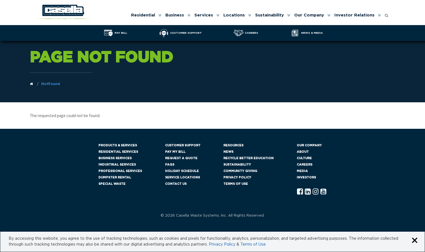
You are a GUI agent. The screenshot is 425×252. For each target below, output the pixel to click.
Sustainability (269, 15)
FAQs (169, 164)
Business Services (115, 158)
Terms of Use (235, 183)
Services (203, 15)
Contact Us (176, 183)
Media (302, 171)
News (228, 151)
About (303, 151)
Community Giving (240, 171)
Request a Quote (181, 158)
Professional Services (120, 171)
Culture (304, 158)
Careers (304, 164)
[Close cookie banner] (415, 241)
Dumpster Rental (114, 177)
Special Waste (111, 183)
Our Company (309, 15)
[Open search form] (386, 14)
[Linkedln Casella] (308, 191)
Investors (306, 177)
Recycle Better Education (248, 158)
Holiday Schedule (182, 171)
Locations (234, 15)
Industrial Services (117, 164)
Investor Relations (354, 15)
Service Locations (182, 177)
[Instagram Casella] (315, 191)
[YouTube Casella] (323, 191)
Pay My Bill (175, 151)
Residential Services (118, 151)
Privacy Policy (237, 177)
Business (174, 15)
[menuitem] (146, 15)
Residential (143, 15)
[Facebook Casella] (300, 191)
